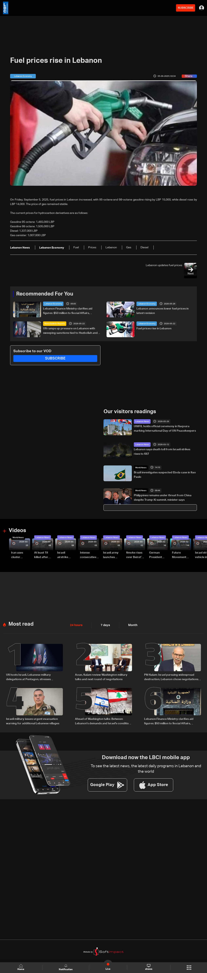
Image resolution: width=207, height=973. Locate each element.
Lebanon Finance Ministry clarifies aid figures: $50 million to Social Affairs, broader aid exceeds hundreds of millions (70, 311)
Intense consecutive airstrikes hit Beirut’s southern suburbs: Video (88, 555)
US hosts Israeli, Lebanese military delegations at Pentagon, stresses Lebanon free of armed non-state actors (32, 676)
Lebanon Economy (53, 304)
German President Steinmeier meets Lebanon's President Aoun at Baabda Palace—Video (156, 555)
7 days (104, 624)
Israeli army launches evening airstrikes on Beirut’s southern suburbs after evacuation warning (112, 555)
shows (148, 967)
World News (140, 467)
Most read (21, 623)
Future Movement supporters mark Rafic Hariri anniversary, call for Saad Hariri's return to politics (181, 555)
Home (21, 967)
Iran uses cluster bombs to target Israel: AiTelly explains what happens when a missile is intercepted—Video (20, 555)
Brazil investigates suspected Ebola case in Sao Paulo (165, 474)
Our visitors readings (130, 411)
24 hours (76, 624)
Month (131, 624)
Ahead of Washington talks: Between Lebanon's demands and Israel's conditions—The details (103, 720)
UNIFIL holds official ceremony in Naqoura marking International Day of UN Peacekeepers (165, 428)
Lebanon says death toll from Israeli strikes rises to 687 (162, 451)
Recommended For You (44, 294)
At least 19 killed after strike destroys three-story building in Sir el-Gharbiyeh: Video (43, 555)
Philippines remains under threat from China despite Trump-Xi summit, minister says (162, 497)
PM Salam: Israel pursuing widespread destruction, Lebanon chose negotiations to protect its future (171, 676)
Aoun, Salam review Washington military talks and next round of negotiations (101, 676)
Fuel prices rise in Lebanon (153, 328)
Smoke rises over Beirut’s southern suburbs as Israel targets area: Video (135, 555)
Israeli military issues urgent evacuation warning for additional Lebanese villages (32, 720)
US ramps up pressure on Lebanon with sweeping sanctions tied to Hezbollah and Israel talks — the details (70, 331)
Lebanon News (142, 421)
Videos (17, 530)
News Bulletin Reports (54, 323)
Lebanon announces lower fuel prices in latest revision (162, 311)
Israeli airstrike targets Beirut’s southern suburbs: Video (63, 555)
